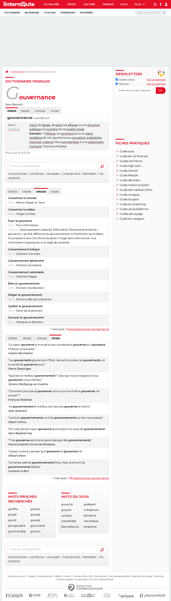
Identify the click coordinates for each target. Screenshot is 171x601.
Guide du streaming (133, 204)
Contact (67, 576)
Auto (124, 4)
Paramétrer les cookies (141, 576)
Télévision (122, 84)
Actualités (51, 4)
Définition (12, 191)
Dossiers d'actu (125, 79)
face (76, 142)
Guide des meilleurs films (136, 190)
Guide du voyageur (132, 218)
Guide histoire (129, 170)
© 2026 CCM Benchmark (102, 579)
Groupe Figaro (81, 579)
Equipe (31, 576)
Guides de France (131, 161)
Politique (14, 129)
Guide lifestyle (129, 175)
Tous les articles (80, 576)
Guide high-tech (130, 166)
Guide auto (127, 151)
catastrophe (96, 142)
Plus (140, 4)
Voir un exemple (156, 79)
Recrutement (101, 576)
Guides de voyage (131, 214)
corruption (79, 137)
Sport (71, 4)
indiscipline (94, 137)
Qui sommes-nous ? (17, 576)
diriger (46, 125)
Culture (89, 4)
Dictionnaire (12, 12)
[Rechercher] (151, 12)
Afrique (50, 133)
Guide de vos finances (134, 156)
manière (52, 129)
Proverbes (86, 12)
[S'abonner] (141, 90)
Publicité (58, 576)
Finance (108, 4)
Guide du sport (129, 199)
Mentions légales (65, 579)
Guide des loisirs (130, 180)
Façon (33, 125)
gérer (59, 125)
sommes (67, 142)
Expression (40, 111)
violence (47, 142)
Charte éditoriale (44, 576)
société (70, 129)
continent (67, 133)
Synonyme (25, 111)
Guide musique (130, 194)
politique (35, 129)
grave (89, 133)
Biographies (32, 12)
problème (35, 137)
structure (94, 125)
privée (80, 129)
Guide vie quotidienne (134, 209)
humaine (35, 146)
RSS (91, 576)
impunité (35, 142)
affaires (72, 125)
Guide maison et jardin (134, 185)
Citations (50, 12)
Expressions (68, 12)
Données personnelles (119, 576)
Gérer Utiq (158, 576)
